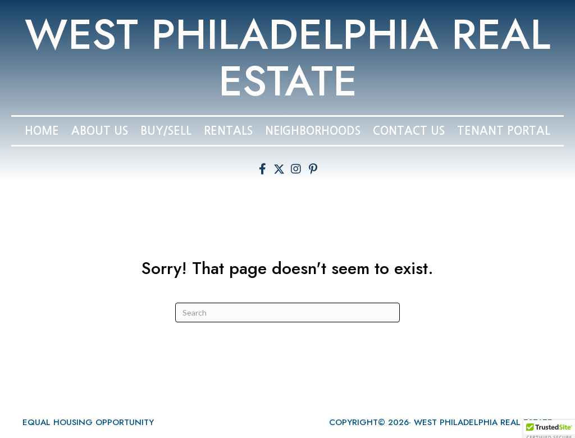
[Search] (287, 312)
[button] (262, 169)
